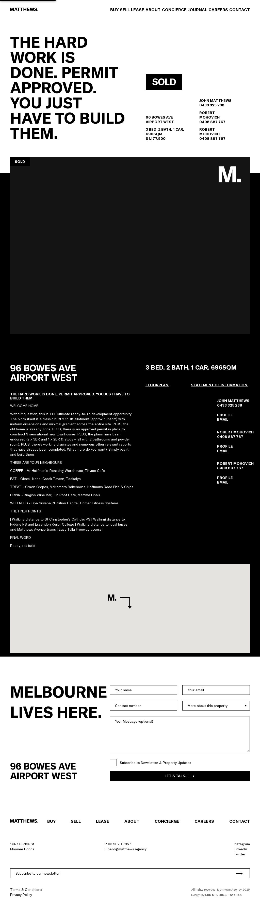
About (152, 9)
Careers (218, 9)
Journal (197, 9)
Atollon (236, 895)
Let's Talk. (179, 776)
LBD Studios (215, 895)
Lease (137, 9)
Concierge (174, 9)
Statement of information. (219, 385)
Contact (239, 9)
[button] (130, 245)
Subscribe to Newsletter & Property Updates (155, 762)
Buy (114, 9)
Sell (125, 9)
